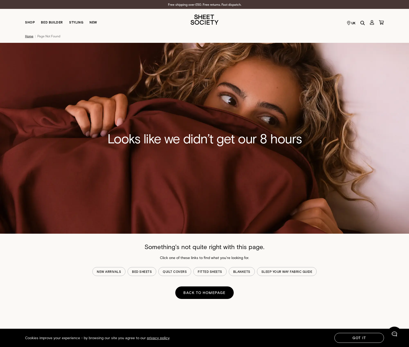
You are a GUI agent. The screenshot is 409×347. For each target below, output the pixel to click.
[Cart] (381, 22)
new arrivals (109, 271)
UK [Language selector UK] (351, 23)
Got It (359, 338)
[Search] (362, 23)
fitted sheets (210, 271)
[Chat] (394, 335)
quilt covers (175, 271)
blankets (241, 271)
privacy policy (158, 338)
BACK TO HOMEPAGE (204, 292)
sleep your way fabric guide (286, 271)
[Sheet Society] (204, 19)
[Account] (372, 22)
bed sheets (142, 271)
